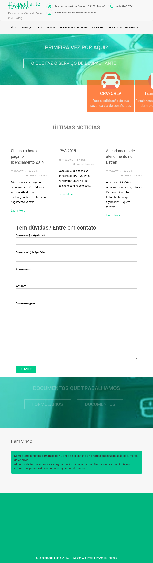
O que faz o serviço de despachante (73, 62)
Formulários (47, 403)
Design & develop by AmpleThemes (95, 557)
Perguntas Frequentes (123, 27)
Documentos (46, 27)
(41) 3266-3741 (121, 6)
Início (13, 27)
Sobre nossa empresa (74, 27)
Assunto (76, 289)
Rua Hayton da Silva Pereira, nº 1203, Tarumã (75, 6)
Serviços (28, 27)
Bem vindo (22, 441)
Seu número (51, 272)
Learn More (18, 210)
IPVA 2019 (67, 151)
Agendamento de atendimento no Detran (120, 156)
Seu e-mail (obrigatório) (76, 255)
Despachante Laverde (24, 5)
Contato (98, 27)
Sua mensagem (76, 330)
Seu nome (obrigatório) (76, 238)
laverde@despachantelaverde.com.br (71, 13)
